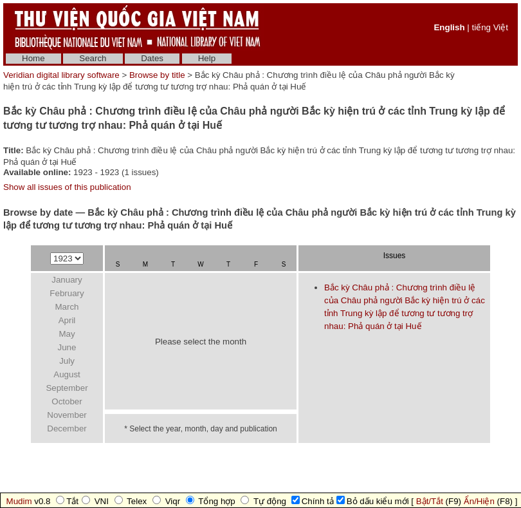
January (66, 280)
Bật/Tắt (429, 501)
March (66, 307)
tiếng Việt (489, 27)
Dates (152, 58)
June (67, 347)
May (67, 334)
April (67, 320)
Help (206, 58)
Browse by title (157, 75)
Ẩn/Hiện (479, 501)
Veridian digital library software (61, 75)
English (449, 27)
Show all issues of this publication (67, 187)
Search (92, 58)
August (66, 374)
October (66, 401)
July (67, 361)
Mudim (19, 501)
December (66, 428)
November (66, 415)
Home (33, 58)
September (66, 388)
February (67, 293)
